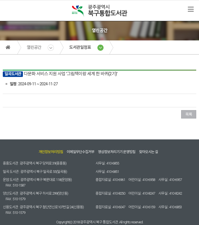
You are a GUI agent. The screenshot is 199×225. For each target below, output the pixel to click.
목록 (188, 114)
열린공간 (34, 47)
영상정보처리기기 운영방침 (116, 152)
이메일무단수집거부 (80, 152)
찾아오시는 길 (148, 152)
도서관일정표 (80, 47)
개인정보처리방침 (51, 152)
